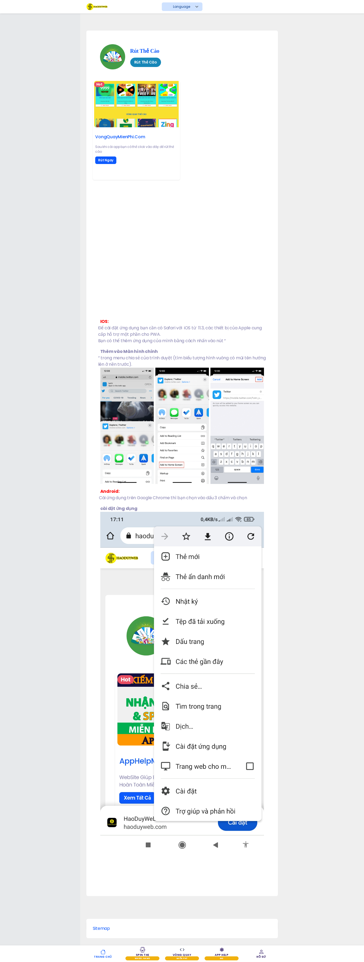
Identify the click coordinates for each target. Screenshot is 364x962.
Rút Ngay (105, 160)
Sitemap (101, 928)
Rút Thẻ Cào (144, 50)
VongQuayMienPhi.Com (120, 137)
